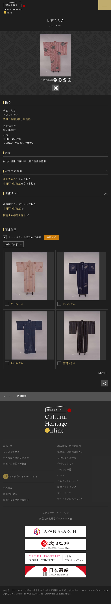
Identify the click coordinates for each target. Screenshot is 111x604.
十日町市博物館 (12, 183)
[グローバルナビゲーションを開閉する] (104, 5)
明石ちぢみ (9, 179)
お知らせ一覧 (64, 469)
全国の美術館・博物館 (15, 463)
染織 (5, 119)
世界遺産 (7, 488)
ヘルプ (60, 475)
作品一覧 (7, 446)
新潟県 (27, 119)
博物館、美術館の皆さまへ (71, 452)
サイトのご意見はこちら (70, 498)
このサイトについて (68, 481)
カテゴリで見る (11, 452)
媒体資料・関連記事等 (69, 446)
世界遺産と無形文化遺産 (16, 458)
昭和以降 (15, 119)
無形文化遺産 (10, 494)
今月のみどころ (65, 463)
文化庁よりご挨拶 (66, 458)
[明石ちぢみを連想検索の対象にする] (7, 304)
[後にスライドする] (103, 373)
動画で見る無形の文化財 (16, 499)
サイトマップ (64, 493)
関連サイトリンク (66, 487)
